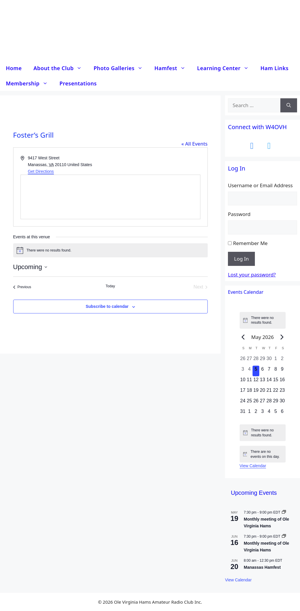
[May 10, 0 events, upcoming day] (243, 381)
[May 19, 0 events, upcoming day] (256, 392)
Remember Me (250, 243)
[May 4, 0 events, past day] (249, 371)
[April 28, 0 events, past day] (256, 360)
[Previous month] (243, 336)
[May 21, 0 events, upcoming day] (269, 392)
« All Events (194, 143)
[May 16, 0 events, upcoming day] (282, 381)
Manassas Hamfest (262, 567)
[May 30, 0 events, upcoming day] (282, 402)
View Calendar (253, 465)
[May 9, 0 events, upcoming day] (282, 371)
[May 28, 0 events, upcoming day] (269, 402)
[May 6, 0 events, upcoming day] (262, 371)
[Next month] (281, 336)
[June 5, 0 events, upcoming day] (275, 413)
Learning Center (226, 68)
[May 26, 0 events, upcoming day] (256, 402)
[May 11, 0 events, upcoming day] (249, 381)
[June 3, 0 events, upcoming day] (262, 413)
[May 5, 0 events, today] (256, 371)
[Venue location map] (110, 197)
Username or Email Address (260, 185)
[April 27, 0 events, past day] (249, 360)
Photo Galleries (121, 68)
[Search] (288, 105)
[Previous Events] (22, 287)
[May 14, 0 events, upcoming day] (269, 381)
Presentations (78, 83)
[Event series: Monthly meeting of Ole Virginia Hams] (284, 512)
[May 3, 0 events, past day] (243, 371)
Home (14, 68)
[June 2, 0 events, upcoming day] (256, 413)
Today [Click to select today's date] (110, 286)
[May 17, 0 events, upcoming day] (243, 392)
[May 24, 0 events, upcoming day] (243, 402)
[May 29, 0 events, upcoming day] (275, 402)
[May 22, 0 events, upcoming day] (275, 392)
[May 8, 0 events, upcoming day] (275, 371)
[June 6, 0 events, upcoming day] (282, 413)
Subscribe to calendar (107, 306)
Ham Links (274, 68)
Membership (30, 83)
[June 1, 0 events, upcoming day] (249, 413)
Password (239, 214)
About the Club (60, 68)
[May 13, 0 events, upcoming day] (262, 381)
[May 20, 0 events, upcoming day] (262, 392)
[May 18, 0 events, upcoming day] (249, 392)
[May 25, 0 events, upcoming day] (249, 402)
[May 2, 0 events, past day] (282, 360)
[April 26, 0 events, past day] (243, 360)
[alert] (110, 250)
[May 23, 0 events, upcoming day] (282, 392)
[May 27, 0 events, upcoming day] (262, 402)
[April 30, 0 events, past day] (269, 360)
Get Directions (41, 171)
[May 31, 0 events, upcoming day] (243, 413)
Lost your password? (252, 274)
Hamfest (172, 68)
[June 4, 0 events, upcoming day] (269, 413)
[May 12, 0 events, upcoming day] (256, 381)
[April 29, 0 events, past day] (262, 360)
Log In (241, 258)
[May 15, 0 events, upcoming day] (275, 381)
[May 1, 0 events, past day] (275, 360)
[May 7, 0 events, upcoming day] (269, 371)
